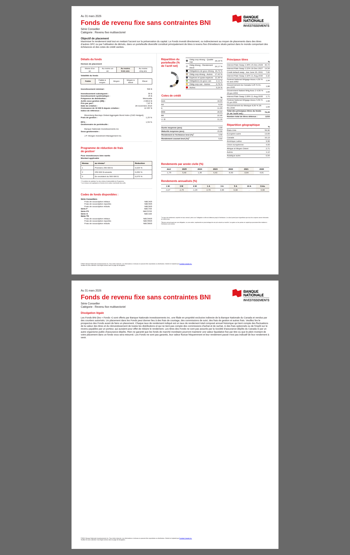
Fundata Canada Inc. (185, 264)
